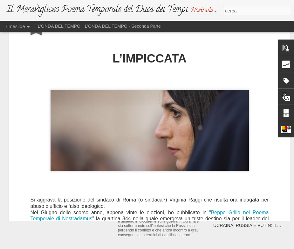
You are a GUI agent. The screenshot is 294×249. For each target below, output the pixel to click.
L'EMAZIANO (135, 145)
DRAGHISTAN (227, 158)
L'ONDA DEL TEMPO (59, 26)
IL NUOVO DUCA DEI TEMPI (63, 148)
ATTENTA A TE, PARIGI (236, 136)
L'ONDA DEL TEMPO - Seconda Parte (123, 26)
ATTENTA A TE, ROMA (236, 147)
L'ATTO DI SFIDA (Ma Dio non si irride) (167, 196)
